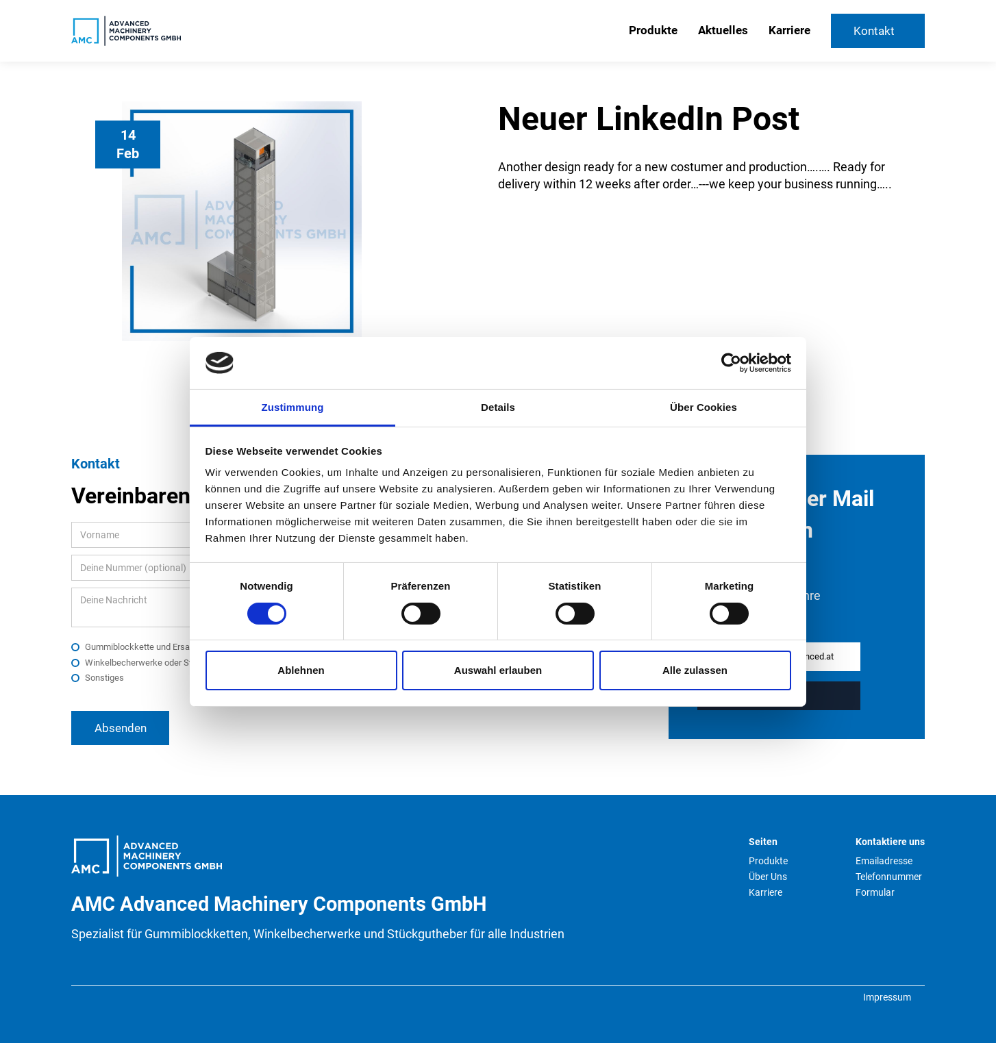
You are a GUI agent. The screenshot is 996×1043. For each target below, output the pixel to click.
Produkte (653, 30)
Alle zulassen (694, 670)
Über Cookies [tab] (703, 407)
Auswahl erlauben (498, 670)
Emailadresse (884, 860)
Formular (875, 892)
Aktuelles (723, 30)
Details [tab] (498, 407)
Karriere (789, 30)
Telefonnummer (889, 876)
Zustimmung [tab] (293, 407)
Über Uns (768, 876)
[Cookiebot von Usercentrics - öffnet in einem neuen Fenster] (731, 363)
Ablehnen (300, 670)
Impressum (887, 997)
